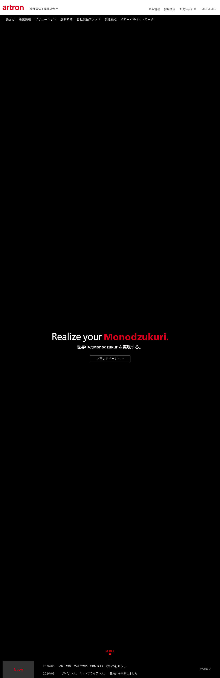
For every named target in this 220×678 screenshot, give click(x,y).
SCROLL (110, 651)
